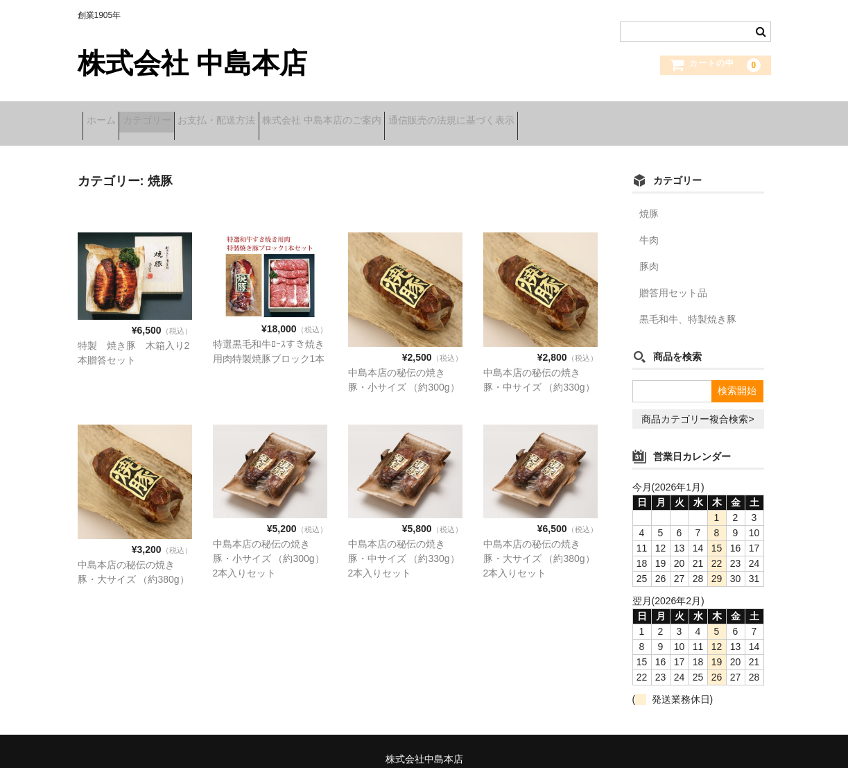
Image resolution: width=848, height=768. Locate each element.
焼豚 (649, 198)
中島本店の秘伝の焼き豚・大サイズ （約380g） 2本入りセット (539, 543)
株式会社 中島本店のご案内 (391, 115)
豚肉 (649, 251)
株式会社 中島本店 (192, 63)
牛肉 (649, 224)
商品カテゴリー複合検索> (697, 403)
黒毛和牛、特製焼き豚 (687, 303)
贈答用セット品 (673, 277)
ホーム (106, 115)
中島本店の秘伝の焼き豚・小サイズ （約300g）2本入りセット (269, 543)
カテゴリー (173, 115)
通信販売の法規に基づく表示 (543, 115)
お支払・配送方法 (265, 115)
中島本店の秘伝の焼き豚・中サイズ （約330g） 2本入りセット (404, 543)
